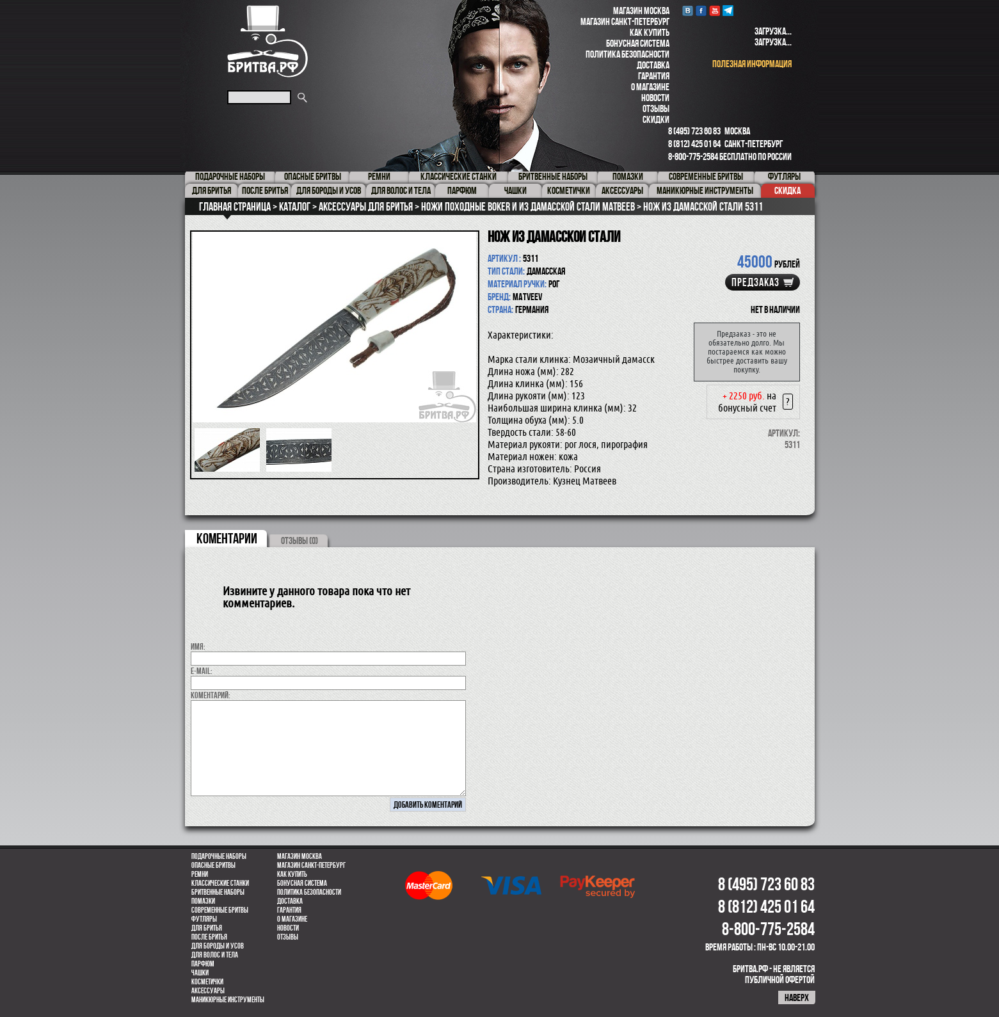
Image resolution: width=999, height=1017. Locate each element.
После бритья (209, 937)
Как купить (649, 32)
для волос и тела (214, 954)
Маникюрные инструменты (227, 999)
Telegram (728, 10)
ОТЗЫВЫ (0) (299, 540)
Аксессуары (208, 990)
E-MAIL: (201, 671)
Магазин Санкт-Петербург (624, 21)
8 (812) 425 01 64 (694, 143)
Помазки (203, 901)
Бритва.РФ (267, 41)
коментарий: (210, 695)
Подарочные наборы (218, 856)
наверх (797, 997)
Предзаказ (755, 282)
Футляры (204, 919)
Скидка (787, 190)
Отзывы (656, 108)
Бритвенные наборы (217, 892)
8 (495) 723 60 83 (694, 130)
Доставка (653, 65)
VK (687, 10)
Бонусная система (637, 43)
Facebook (701, 10)
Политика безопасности (627, 54)
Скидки (656, 119)
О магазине (650, 86)
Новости (655, 97)
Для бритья (206, 928)
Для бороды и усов (217, 945)
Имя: (198, 646)
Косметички (207, 981)
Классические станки (220, 883)
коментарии (226, 538)
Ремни (199, 874)
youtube (714, 10)
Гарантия (653, 75)
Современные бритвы (219, 910)
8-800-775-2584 (693, 156)
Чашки (200, 972)
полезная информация (752, 63)
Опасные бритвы (213, 865)
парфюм (202, 963)
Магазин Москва (641, 10)
